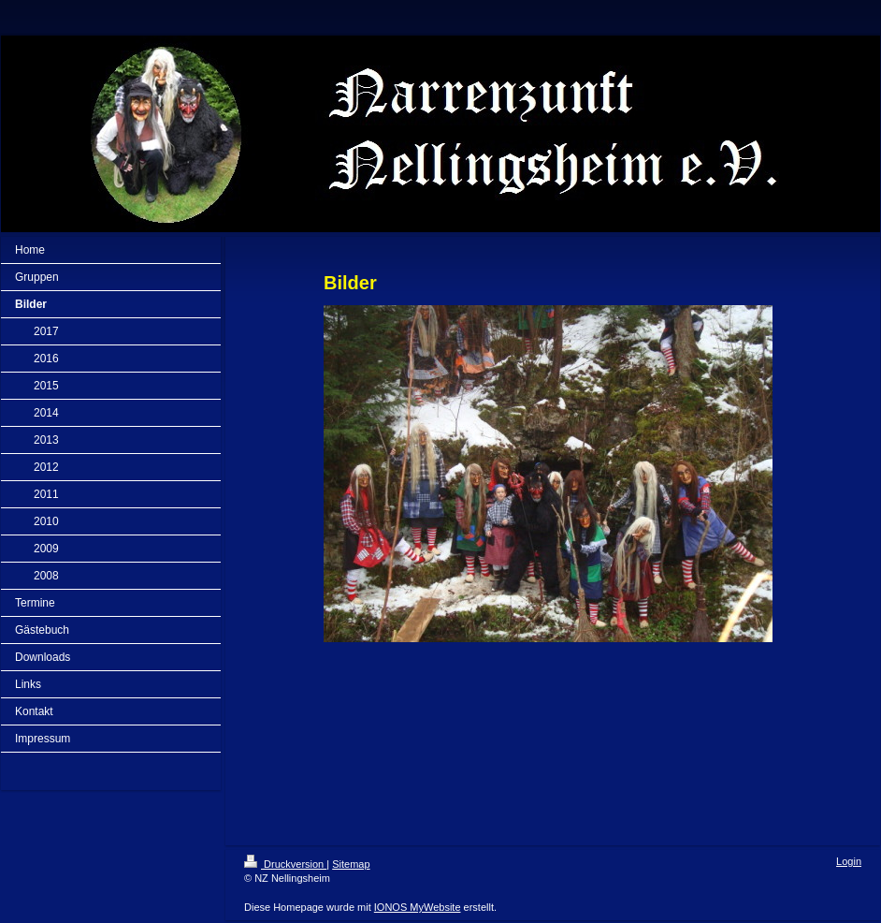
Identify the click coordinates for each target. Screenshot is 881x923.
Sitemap (350, 864)
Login (848, 861)
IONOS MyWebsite (417, 907)
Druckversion (285, 864)
